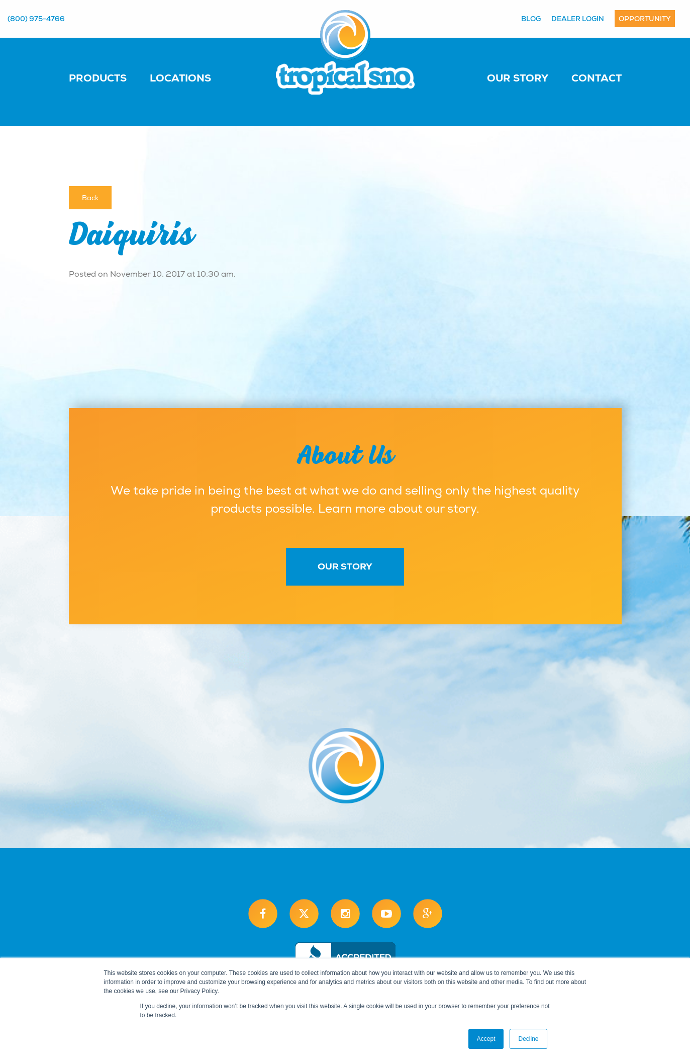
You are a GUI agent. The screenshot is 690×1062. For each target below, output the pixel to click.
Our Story (517, 78)
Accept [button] (486, 1038)
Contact (596, 78)
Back (90, 197)
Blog (531, 18)
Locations (180, 78)
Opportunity (645, 18)
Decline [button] (528, 1038)
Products (98, 78)
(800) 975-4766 (36, 18)
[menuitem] (108, 77)
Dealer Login (577, 18)
